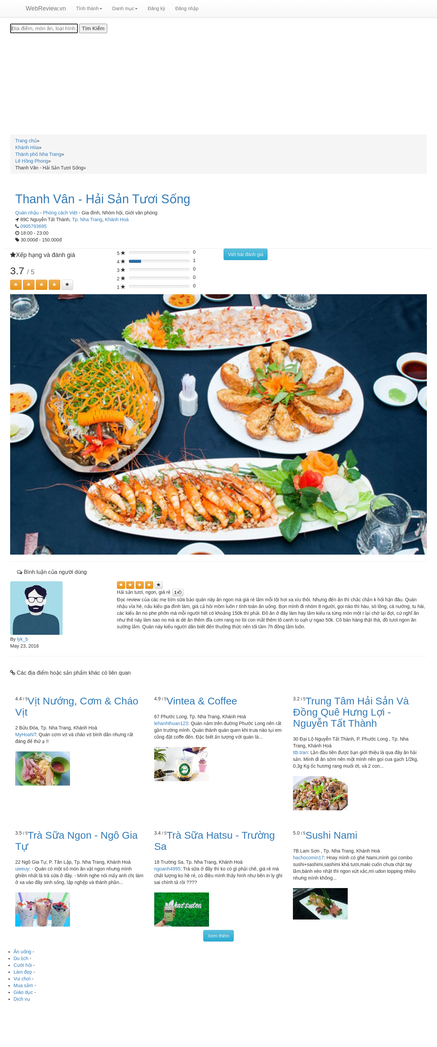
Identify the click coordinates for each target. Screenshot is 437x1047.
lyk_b (22, 639)
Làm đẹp (23, 972)
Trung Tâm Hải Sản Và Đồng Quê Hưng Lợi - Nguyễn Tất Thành (351, 712)
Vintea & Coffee (201, 700)
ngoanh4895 (167, 868)
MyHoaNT (25, 734)
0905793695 (33, 226)
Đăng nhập (187, 8)
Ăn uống (22, 951)
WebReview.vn (46, 8)
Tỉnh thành (89, 8)
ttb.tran (300, 752)
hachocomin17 (308, 857)
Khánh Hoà (117, 219)
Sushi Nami (331, 835)
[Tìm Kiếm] (93, 28)
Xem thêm (218, 935)
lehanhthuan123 (171, 723)
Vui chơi (22, 978)
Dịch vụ (22, 999)
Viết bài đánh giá (245, 254)
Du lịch (21, 958)
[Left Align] (16, 285)
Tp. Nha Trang (87, 219)
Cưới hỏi (23, 965)
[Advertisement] (218, 84)
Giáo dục (23, 992)
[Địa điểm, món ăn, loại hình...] (44, 28)
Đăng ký (156, 8)
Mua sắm (23, 985)
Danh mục (125, 8)
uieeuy (22, 868)
